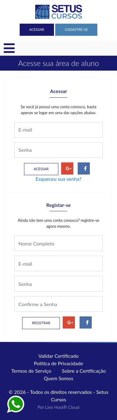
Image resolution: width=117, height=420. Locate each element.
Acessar (36, 29)
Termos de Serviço (31, 371)
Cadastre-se (76, 29)
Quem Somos (58, 378)
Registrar (41, 323)
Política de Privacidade (58, 363)
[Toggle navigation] (9, 48)
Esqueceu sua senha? (58, 179)
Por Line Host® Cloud (58, 407)
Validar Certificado (58, 356)
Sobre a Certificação (84, 371)
